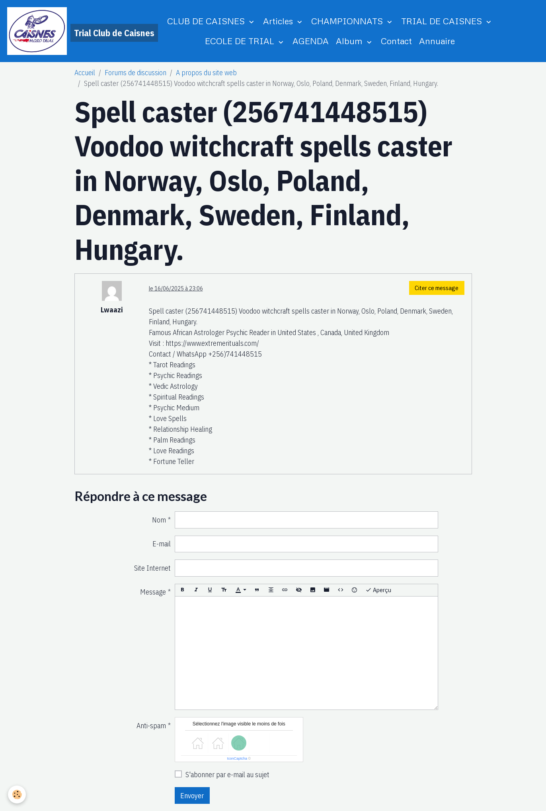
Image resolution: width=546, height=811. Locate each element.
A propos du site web (206, 72)
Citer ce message (436, 288)
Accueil (84, 72)
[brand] (60, 31)
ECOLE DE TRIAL (241, 40)
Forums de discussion (135, 72)
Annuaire (437, 40)
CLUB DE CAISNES (207, 21)
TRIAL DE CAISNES (442, 21)
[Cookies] (17, 794)
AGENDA (310, 40)
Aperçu (378, 590)
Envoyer (192, 795)
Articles (279, 21)
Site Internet (152, 568)
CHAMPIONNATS (348, 21)
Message (153, 592)
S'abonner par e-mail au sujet (227, 774)
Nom (159, 519)
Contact (396, 40)
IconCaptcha (237, 758)
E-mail (161, 543)
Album (350, 40)
